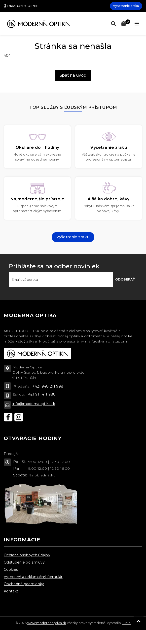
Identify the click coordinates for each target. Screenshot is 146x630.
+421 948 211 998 (47, 386)
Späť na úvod (73, 75)
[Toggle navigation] (136, 23)
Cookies (11, 569)
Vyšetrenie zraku (126, 6)
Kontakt (11, 591)
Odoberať (125, 279)
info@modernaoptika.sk (33, 403)
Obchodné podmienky (24, 584)
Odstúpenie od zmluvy (24, 562)
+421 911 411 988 (41, 394)
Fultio (126, 623)
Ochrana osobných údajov (27, 555)
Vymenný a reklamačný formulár (33, 576)
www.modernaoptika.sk (46, 623)
